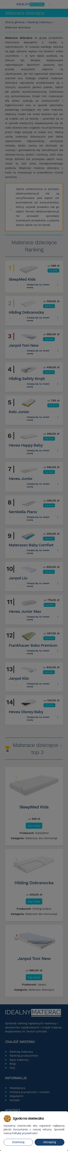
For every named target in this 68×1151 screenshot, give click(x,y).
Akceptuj (49, 1142)
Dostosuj (18, 1142)
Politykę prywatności (25, 1133)
